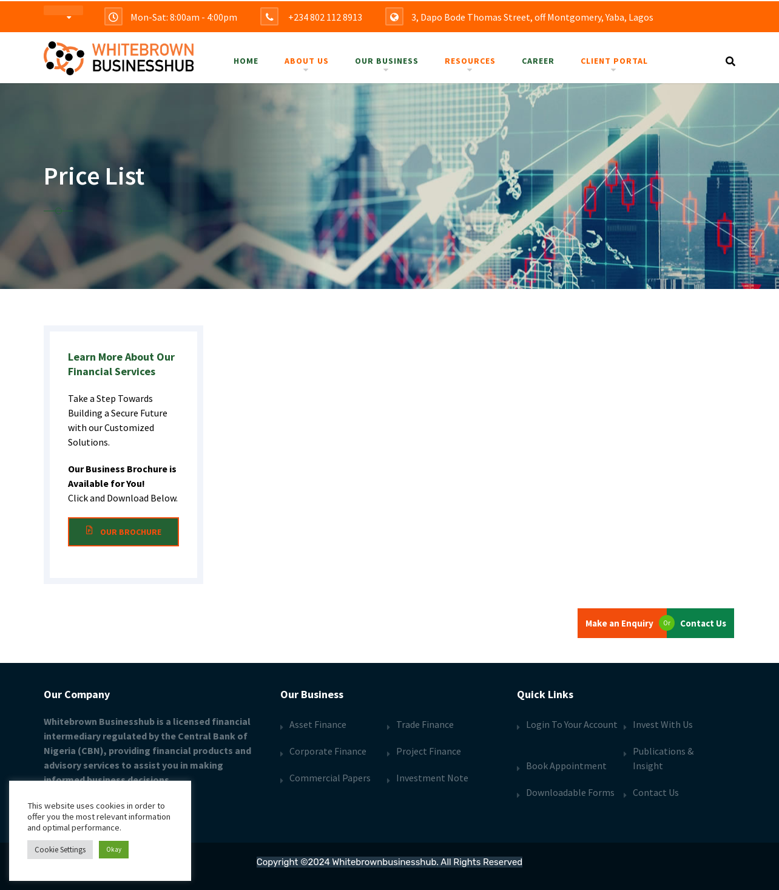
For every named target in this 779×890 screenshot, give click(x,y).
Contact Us (656, 792)
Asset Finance (317, 724)
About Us (307, 60)
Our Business (387, 60)
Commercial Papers (330, 778)
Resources (470, 60)
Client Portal (614, 60)
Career (538, 60)
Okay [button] (113, 849)
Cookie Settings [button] (60, 849)
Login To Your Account (572, 724)
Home (246, 60)
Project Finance (428, 751)
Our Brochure (123, 531)
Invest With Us (663, 724)
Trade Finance (425, 724)
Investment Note (432, 778)
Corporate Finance (327, 751)
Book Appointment (566, 765)
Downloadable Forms (570, 792)
